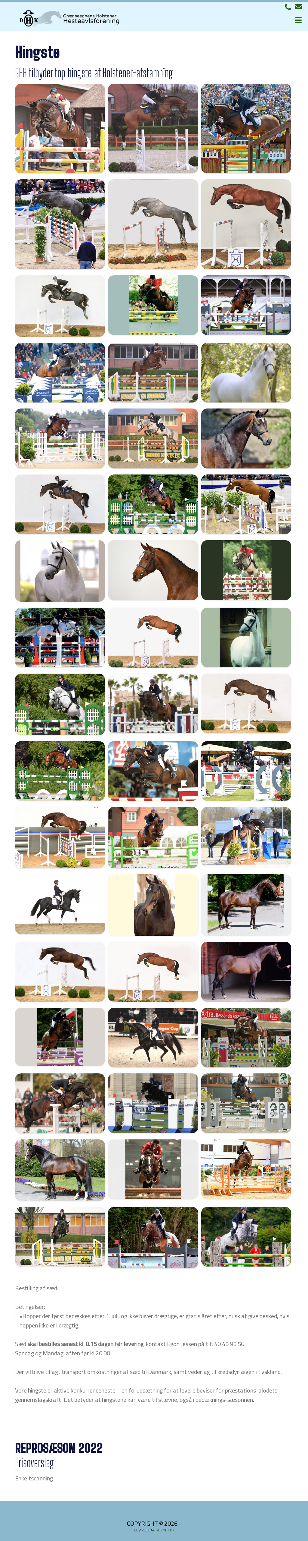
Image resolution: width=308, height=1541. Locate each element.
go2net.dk (165, 1530)
